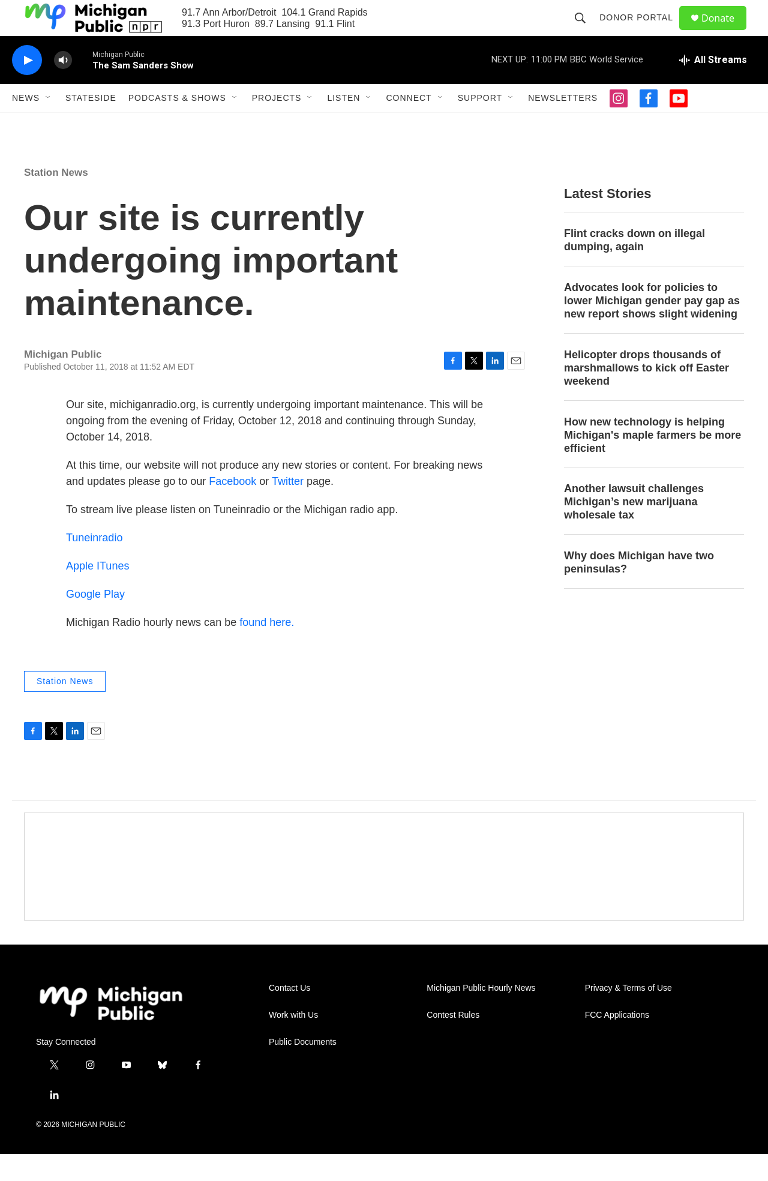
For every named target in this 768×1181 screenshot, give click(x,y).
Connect (408, 125)
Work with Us (293, 1042)
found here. (266, 649)
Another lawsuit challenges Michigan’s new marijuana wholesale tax (634, 528)
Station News (56, 199)
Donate (725, 31)
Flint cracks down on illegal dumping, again (634, 267)
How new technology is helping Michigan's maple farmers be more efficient (652, 462)
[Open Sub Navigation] (48, 125)
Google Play (95, 621)
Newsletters (563, 125)
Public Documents (303, 1069)
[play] (27, 87)
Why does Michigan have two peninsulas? (639, 589)
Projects (277, 125)
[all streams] (713, 87)
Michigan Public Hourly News (481, 1015)
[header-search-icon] (585, 31)
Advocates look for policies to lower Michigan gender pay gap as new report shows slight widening (652, 327)
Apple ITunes (97, 593)
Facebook (234, 508)
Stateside (90, 125)
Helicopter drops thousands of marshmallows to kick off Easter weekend (646, 395)
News (26, 125)
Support (480, 125)
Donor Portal (642, 31)
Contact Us (289, 1015)
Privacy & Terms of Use (628, 1015)
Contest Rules (453, 1042)
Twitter (288, 508)
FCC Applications (617, 1042)
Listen (343, 125)
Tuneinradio (94, 565)
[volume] (63, 87)
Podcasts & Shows (177, 125)
